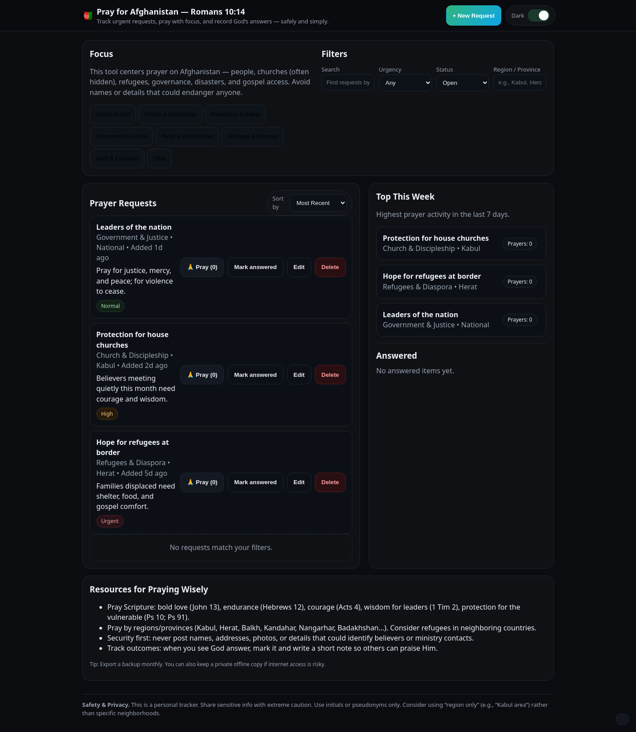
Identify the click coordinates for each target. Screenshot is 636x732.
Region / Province (516, 69)
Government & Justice (121, 136)
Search (331, 69)
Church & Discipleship (170, 114)
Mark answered (255, 267)
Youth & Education (117, 159)
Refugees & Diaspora (252, 136)
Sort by (310, 203)
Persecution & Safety (235, 114)
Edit (299, 267)
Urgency (390, 69)
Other (159, 159)
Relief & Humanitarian (187, 136)
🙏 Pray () (202, 267)
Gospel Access (112, 114)
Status (444, 69)
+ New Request (474, 15)
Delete (330, 267)
